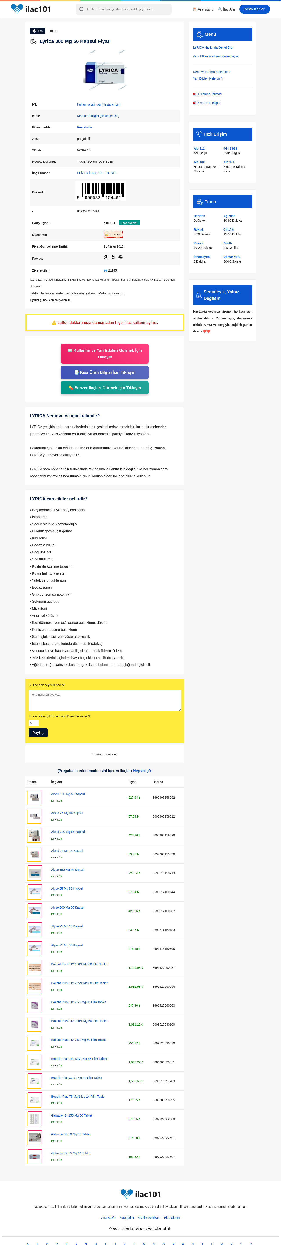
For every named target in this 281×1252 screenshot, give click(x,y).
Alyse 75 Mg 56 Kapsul (67, 945)
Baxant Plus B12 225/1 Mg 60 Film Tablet (79, 983)
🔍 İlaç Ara (226, 9)
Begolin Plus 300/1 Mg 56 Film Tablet (76, 1077)
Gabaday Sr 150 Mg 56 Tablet (71, 1115)
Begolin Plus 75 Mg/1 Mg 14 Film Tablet (78, 1096)
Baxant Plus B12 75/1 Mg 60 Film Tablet (78, 1040)
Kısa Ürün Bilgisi (206, 103)
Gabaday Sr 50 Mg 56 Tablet (70, 1134)
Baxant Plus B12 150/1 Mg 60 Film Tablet (79, 964)
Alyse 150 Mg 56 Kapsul (67, 869)
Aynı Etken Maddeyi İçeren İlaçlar (216, 56)
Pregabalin (84, 127)
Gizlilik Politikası (149, 1217)
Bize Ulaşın (172, 1217)
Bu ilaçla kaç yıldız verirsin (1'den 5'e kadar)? (59, 716)
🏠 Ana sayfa (203, 9)
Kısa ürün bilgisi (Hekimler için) (98, 116)
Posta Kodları (255, 9)
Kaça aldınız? (129, 222)
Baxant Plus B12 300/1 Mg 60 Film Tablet (79, 1021)
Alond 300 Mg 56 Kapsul (68, 832)
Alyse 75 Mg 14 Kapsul (67, 926)
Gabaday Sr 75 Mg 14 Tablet (70, 1153)
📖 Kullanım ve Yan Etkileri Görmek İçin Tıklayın (105, 353)
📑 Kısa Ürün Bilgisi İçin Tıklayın (104, 372)
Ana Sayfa (108, 1217)
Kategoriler (126, 1217)
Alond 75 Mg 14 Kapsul (67, 850)
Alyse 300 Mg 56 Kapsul (67, 907)
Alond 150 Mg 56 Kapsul (68, 794)
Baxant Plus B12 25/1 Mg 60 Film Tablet (78, 1002)
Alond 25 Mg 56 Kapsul (67, 813)
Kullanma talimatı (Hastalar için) (99, 104)
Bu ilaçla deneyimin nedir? (46, 685)
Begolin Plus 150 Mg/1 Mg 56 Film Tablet (79, 1058)
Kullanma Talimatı (207, 94)
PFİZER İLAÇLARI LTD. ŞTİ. (96, 173)
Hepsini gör (142, 771)
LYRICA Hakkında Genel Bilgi (213, 47)
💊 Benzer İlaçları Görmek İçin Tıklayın (104, 388)
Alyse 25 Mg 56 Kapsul (67, 888)
